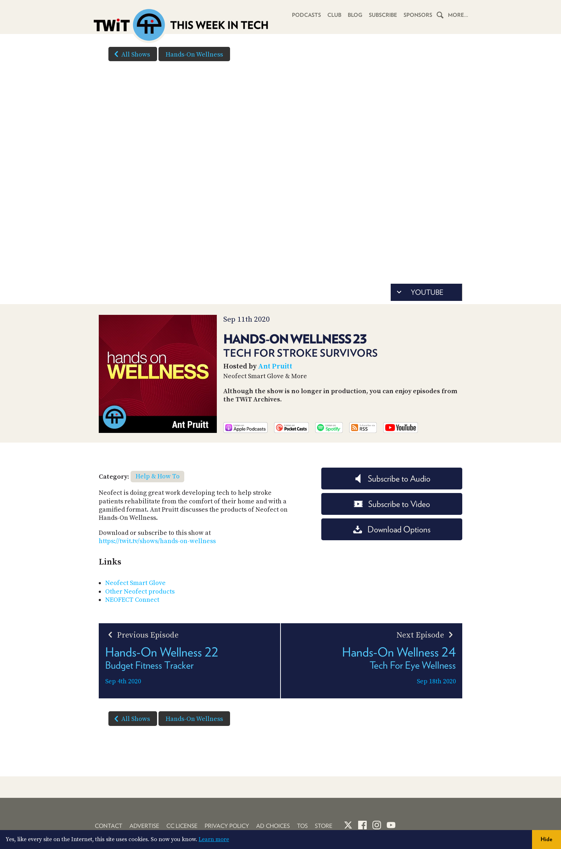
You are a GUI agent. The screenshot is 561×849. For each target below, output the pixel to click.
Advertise (144, 826)
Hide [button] (546, 839)
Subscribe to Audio (391, 478)
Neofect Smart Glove (135, 583)
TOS (302, 826)
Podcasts (306, 15)
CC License (181, 826)
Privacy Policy (227, 826)
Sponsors (418, 15)
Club (334, 15)
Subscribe (383, 15)
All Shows (130, 54)
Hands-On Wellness (194, 54)
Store (323, 826)
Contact (108, 826)
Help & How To (158, 476)
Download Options (391, 529)
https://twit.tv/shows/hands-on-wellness (157, 541)
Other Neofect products (140, 591)
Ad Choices (273, 826)
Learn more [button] (214, 839)
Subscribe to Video (392, 504)
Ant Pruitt (275, 366)
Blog (355, 15)
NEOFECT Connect (132, 600)
